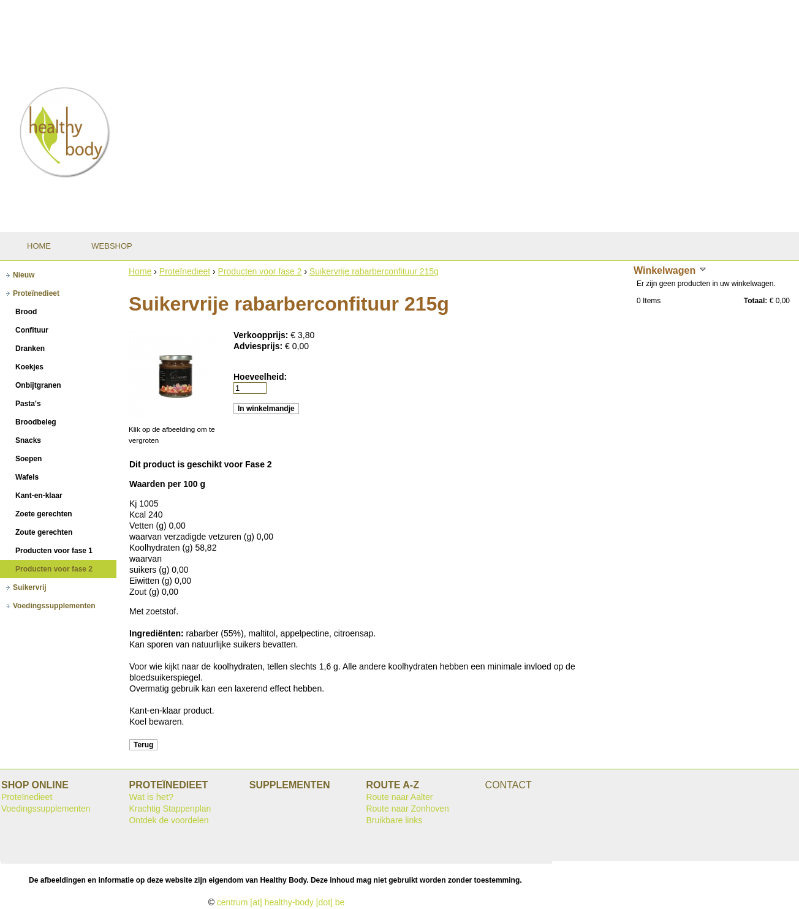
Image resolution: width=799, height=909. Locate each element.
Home (140, 271)
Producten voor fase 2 (260, 271)
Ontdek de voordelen (168, 820)
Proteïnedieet (184, 271)
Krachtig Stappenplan (170, 808)
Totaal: (755, 300)
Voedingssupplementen (46, 808)
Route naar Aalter (399, 797)
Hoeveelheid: (260, 377)
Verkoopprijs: (261, 335)
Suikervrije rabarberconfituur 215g (374, 271)
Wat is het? (151, 797)
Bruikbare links (394, 820)
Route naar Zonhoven (407, 808)
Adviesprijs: (259, 346)
